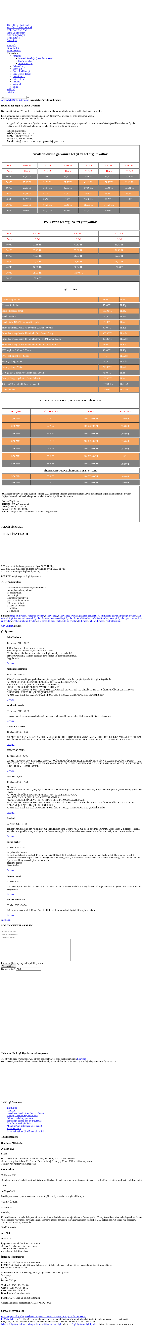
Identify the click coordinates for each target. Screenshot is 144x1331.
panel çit (57, 1328)
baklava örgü (51, 615)
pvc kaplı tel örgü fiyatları (24, 621)
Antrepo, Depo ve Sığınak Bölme (22, 1120)
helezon (46, 618)
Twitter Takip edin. (54, 1320)
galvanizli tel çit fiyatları (99, 615)
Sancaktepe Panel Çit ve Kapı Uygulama (25, 1117)
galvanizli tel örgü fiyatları (124, 615)
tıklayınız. (81, 1063)
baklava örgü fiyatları (68, 615)
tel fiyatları (83, 621)
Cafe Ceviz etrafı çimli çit (19, 1127)
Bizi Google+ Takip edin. (12, 1320)
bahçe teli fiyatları (36, 615)
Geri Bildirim (7, 626)
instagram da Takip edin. (74, 1320)
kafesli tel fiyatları (100, 618)
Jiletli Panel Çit (14, 1133)
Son (8, 920)
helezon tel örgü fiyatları (62, 618)
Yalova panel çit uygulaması (20, 1122)
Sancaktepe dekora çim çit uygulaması (24, 1125)
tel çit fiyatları (70, 621)
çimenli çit (12, 1112)
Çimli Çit (11, 1114)
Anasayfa (5, 100)
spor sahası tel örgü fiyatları (50, 621)
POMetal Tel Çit (8, 1323)
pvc (128, 618)
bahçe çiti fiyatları (18, 615)
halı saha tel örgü (27, 1328)
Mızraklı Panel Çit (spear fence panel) (24, 1130)
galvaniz (83, 615)
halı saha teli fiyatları (31, 618)
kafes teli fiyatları (82, 618)
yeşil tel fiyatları (113, 621)
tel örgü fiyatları (97, 621)
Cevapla (10, 663)
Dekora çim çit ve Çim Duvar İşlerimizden (26, 1135)
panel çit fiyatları (117, 618)
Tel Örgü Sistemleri (19, 100)
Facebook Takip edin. (35, 1320)
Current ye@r (8, 973)
